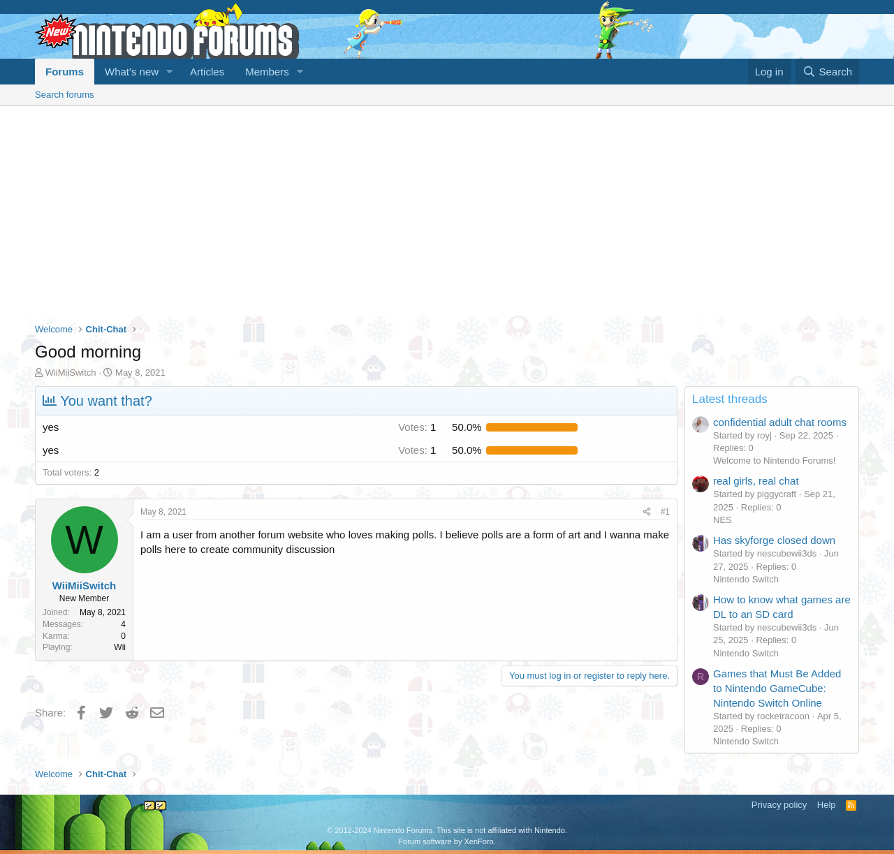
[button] (169, 71)
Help (826, 805)
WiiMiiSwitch (70, 372)
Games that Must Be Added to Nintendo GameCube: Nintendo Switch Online (777, 688)
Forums (64, 72)
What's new (132, 72)
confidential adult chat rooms (780, 422)
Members (267, 72)
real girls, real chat (756, 481)
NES (722, 520)
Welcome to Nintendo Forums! (774, 460)
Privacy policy (779, 805)
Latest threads (730, 399)
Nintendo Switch (746, 579)
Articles (207, 72)
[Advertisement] (447, 211)
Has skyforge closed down (774, 540)
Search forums (64, 94)
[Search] (827, 71)
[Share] (647, 512)
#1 (665, 512)
